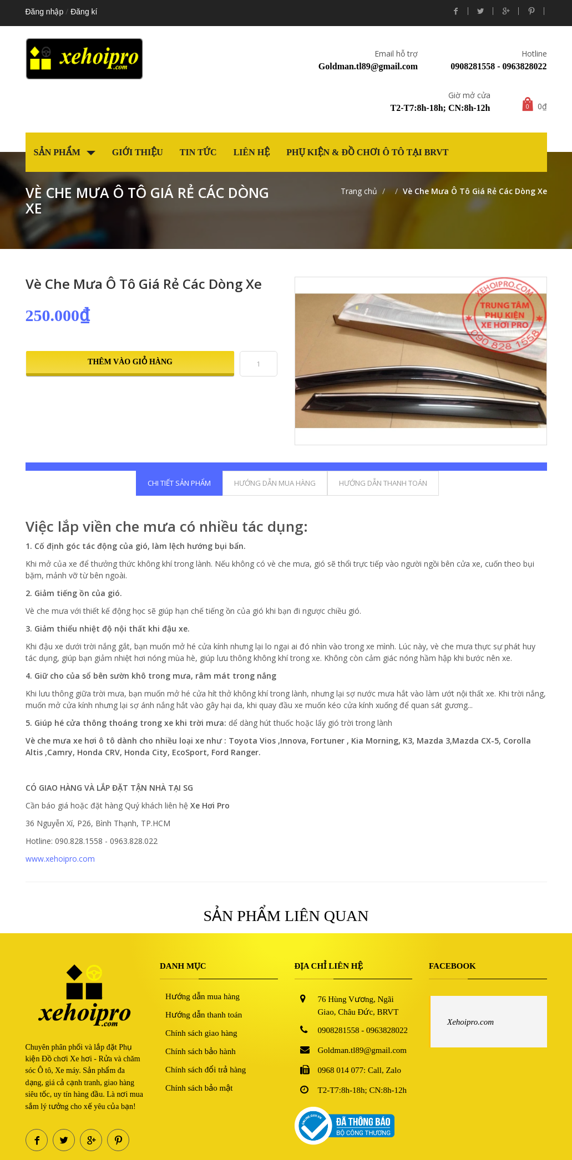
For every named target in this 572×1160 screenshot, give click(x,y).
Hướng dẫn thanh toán (203, 1014)
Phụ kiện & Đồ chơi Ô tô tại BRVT (367, 152)
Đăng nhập (45, 11)
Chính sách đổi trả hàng (205, 1069)
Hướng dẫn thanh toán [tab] (383, 483)
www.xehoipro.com (60, 858)
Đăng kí (83, 11)
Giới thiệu (137, 152)
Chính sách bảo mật (198, 1087)
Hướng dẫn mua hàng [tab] (275, 483)
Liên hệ (252, 152)
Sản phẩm (64, 152)
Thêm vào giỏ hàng (130, 362)
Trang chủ (359, 191)
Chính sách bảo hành (200, 1051)
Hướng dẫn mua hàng (202, 996)
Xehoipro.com (470, 1021)
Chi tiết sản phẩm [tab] (179, 483)
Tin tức (198, 152)
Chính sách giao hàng (201, 1033)
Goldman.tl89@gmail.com (368, 66)
